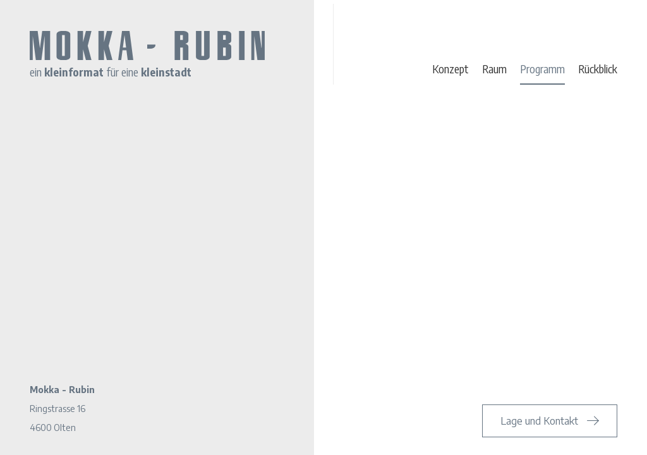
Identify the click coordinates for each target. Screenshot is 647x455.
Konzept (450, 68)
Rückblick (597, 68)
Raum (494, 68)
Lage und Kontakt (539, 421)
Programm (542, 68)
